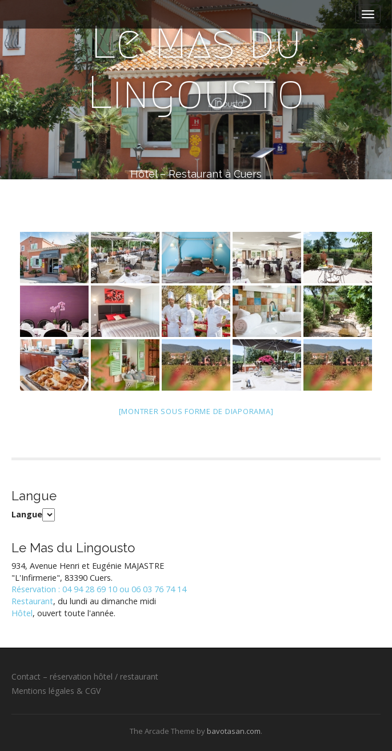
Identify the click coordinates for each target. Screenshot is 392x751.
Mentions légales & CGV (56, 690)
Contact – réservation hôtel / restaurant (84, 676)
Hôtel (22, 613)
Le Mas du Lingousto (196, 67)
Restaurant (32, 601)
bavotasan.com (234, 731)
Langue (26, 514)
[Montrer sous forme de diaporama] (196, 411)
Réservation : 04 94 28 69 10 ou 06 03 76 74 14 (98, 589)
